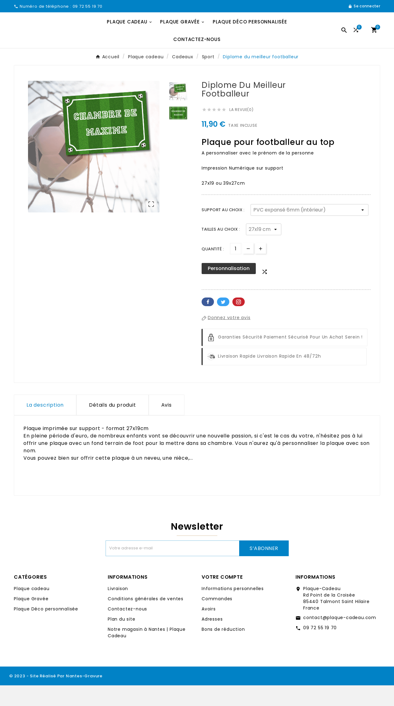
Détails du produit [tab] (112, 425)
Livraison (118, 609)
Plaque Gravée (31, 619)
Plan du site (121, 640)
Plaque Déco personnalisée (46, 629)
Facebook (208, 322)
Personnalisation (229, 289)
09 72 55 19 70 (320, 648)
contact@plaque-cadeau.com (339, 638)
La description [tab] (45, 425)
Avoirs (209, 629)
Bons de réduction (223, 650)
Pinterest (238, 322)
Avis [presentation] (166, 425)
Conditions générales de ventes (145, 619)
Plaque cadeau (31, 609)
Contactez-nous (127, 629)
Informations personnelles (233, 609)
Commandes (217, 619)
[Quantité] (235, 269)
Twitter (223, 322)
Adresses (212, 640)
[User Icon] (364, 6)
